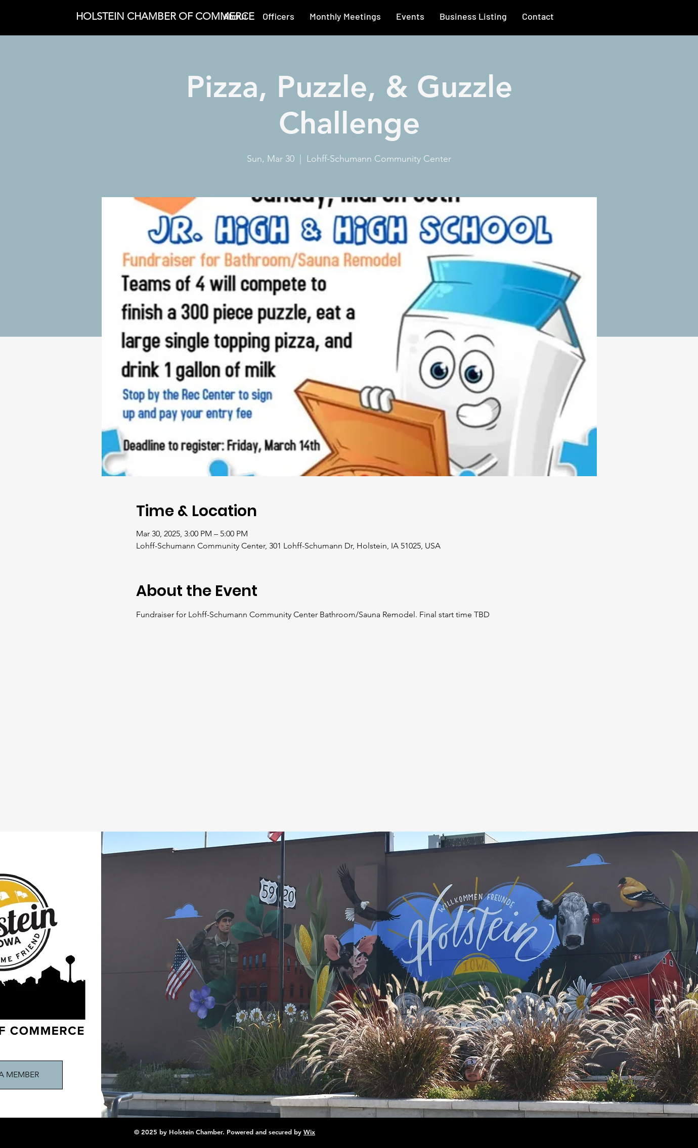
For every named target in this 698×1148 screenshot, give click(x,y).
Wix (309, 1132)
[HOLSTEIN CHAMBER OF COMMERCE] (166, 16)
